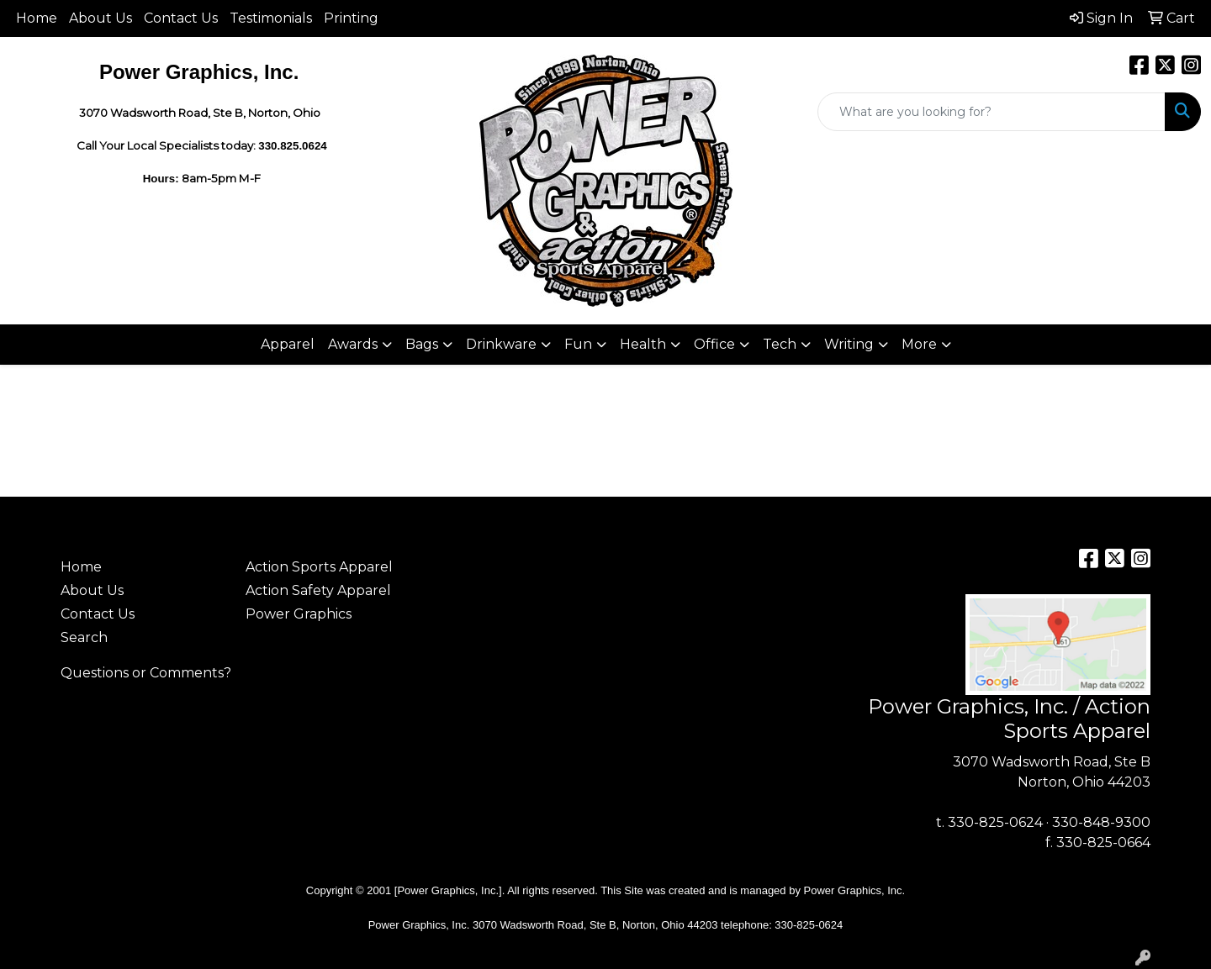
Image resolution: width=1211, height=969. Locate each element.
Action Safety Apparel (318, 590)
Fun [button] (578, 344)
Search (84, 637)
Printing (351, 18)
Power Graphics (299, 614)
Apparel (288, 344)
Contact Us (181, 18)
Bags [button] (421, 344)
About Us (100, 18)
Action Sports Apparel (319, 567)
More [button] (919, 344)
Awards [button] (353, 344)
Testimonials (271, 18)
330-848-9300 (1101, 822)
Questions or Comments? (146, 673)
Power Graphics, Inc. (855, 890)
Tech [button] (779, 344)
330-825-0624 (995, 822)
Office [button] (714, 344)
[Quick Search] (991, 111)
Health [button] (643, 344)
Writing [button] (849, 344)
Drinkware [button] (501, 344)
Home (36, 18)
